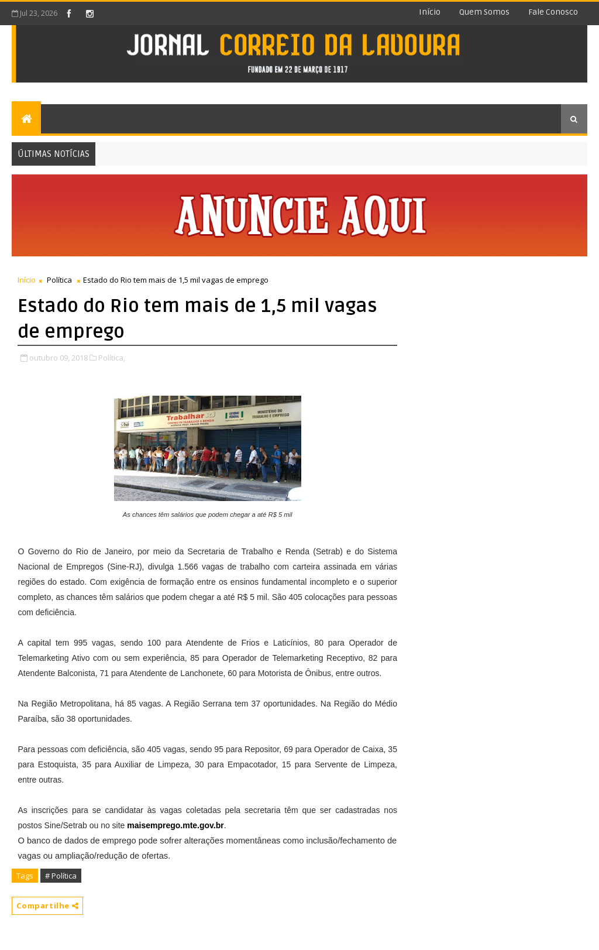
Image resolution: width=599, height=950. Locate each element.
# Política (61, 875)
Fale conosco (553, 12)
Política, (111, 357)
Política (59, 280)
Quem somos (484, 12)
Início (429, 12)
